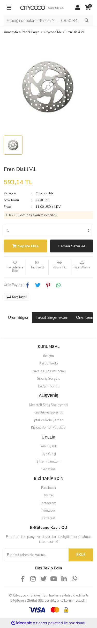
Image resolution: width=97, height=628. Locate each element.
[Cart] (88, 8)
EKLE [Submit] (81, 554)
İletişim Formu (48, 386)
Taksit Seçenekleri (52, 317)
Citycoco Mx (44, 193)
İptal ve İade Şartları (48, 420)
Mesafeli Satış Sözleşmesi (48, 405)
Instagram (48, 503)
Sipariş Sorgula (48, 378)
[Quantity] (48, 230)
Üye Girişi (48, 454)
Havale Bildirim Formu (49, 371)
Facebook (48, 488)
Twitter (48, 495)
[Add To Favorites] (15, 267)
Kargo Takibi (48, 363)
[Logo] (43, 7)
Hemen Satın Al (71, 246)
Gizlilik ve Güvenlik (48, 412)
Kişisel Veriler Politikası (48, 427)
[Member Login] (77, 8)
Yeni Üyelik (49, 446)
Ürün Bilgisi (18, 317)
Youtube (48, 510)
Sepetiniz (48, 469)
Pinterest (48, 518)
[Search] (48, 20)
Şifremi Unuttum (48, 461)
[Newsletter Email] (36, 554)
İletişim (48, 356)
